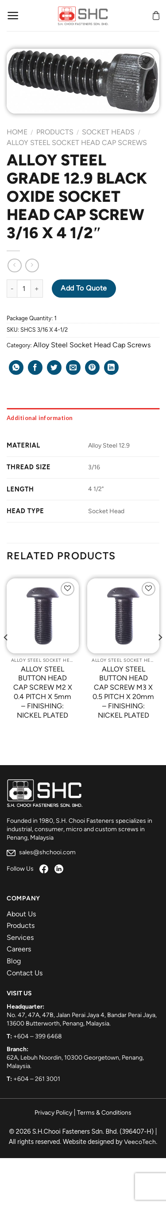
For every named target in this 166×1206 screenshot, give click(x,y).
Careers (19, 949)
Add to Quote (84, 288)
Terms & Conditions (104, 1112)
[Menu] (13, 15)
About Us (21, 914)
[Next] (159, 655)
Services (20, 937)
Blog (14, 961)
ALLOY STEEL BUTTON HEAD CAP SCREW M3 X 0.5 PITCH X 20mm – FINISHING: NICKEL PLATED (123, 692)
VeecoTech (140, 1142)
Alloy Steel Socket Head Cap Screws (77, 142)
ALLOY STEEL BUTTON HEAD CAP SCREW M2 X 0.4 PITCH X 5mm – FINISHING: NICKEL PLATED (42, 692)
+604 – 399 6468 (37, 1036)
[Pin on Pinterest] (92, 367)
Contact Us (24, 973)
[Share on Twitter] (54, 367)
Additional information (40, 417)
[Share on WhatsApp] (16, 367)
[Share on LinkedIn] (111, 367)
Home (17, 132)
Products (54, 132)
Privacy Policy (53, 1112)
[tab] (83, 418)
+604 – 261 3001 (36, 1079)
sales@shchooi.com (41, 852)
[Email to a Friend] (73, 367)
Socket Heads (108, 132)
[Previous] (6, 655)
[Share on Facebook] (35, 367)
